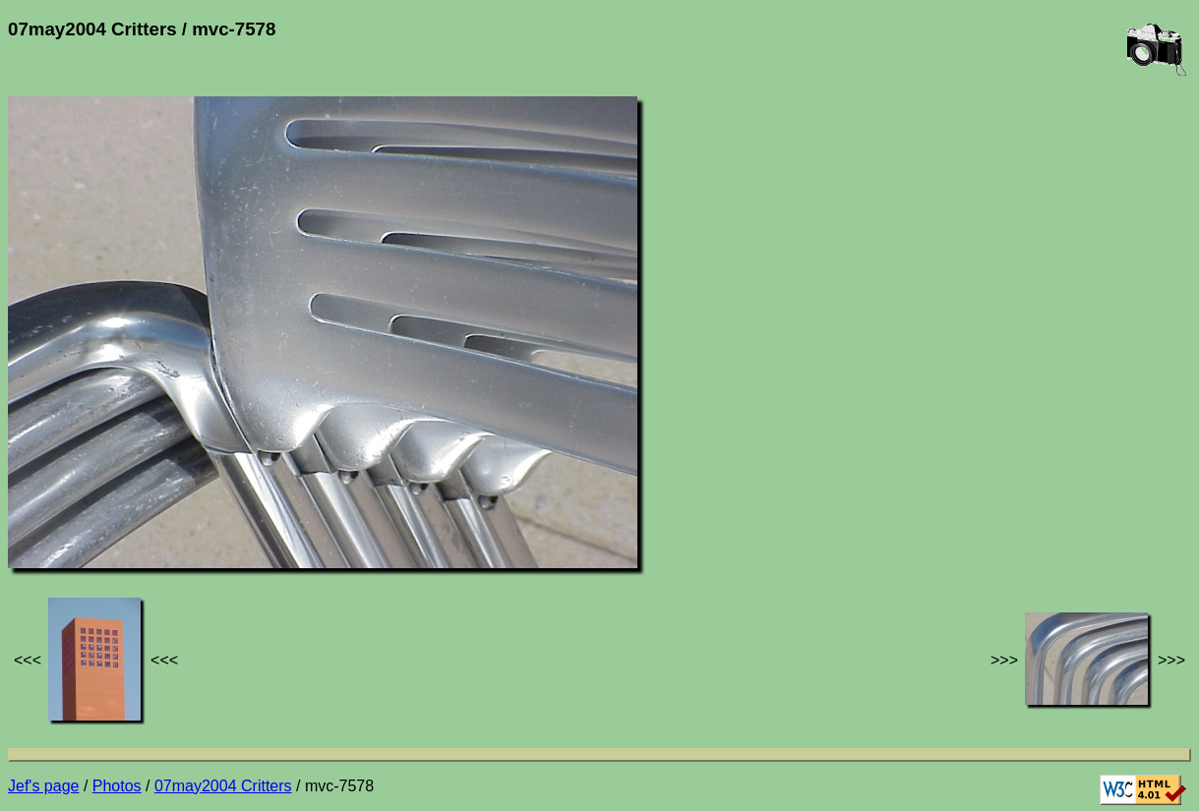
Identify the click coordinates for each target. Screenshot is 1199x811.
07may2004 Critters (223, 786)
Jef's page (43, 786)
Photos (117, 786)
